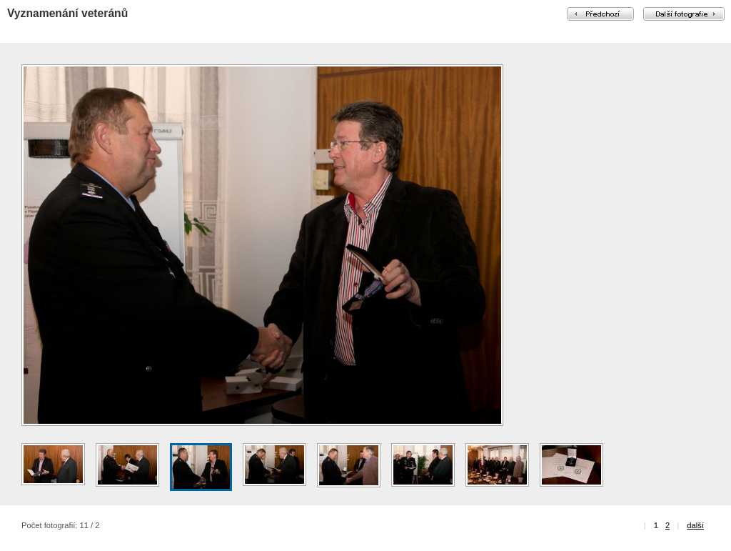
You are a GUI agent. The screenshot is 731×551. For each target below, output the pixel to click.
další (695, 525)
